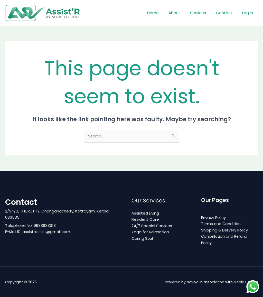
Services (203, 12)
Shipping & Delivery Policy (225, 230)
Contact (227, 12)
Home (162, 12)
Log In (248, 12)
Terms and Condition (221, 223)
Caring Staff (143, 237)
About (182, 12)
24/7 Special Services (152, 225)
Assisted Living (145, 213)
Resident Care (145, 219)
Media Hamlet (245, 281)
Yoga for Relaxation (150, 231)
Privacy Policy (213, 217)
